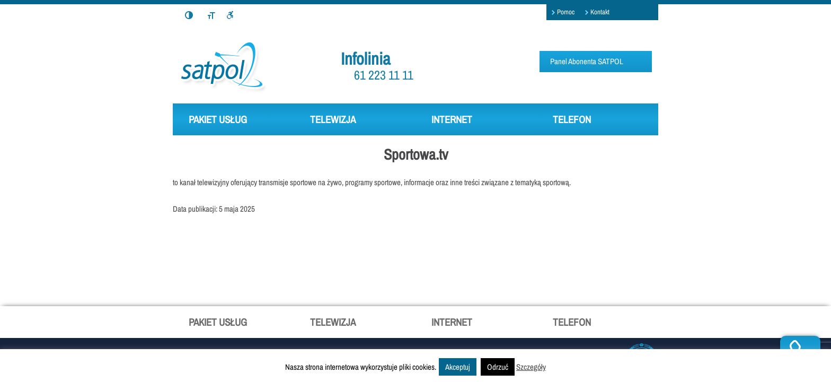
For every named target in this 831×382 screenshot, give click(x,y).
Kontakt (599, 11)
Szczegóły (531, 366)
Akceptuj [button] (457, 366)
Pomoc (565, 11)
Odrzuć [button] (497, 366)
